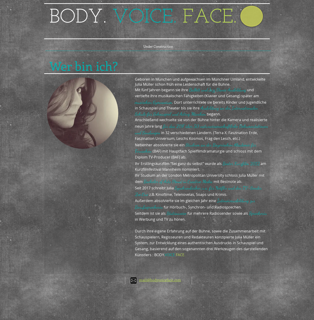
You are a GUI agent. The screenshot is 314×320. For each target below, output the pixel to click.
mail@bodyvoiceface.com (160, 279)
